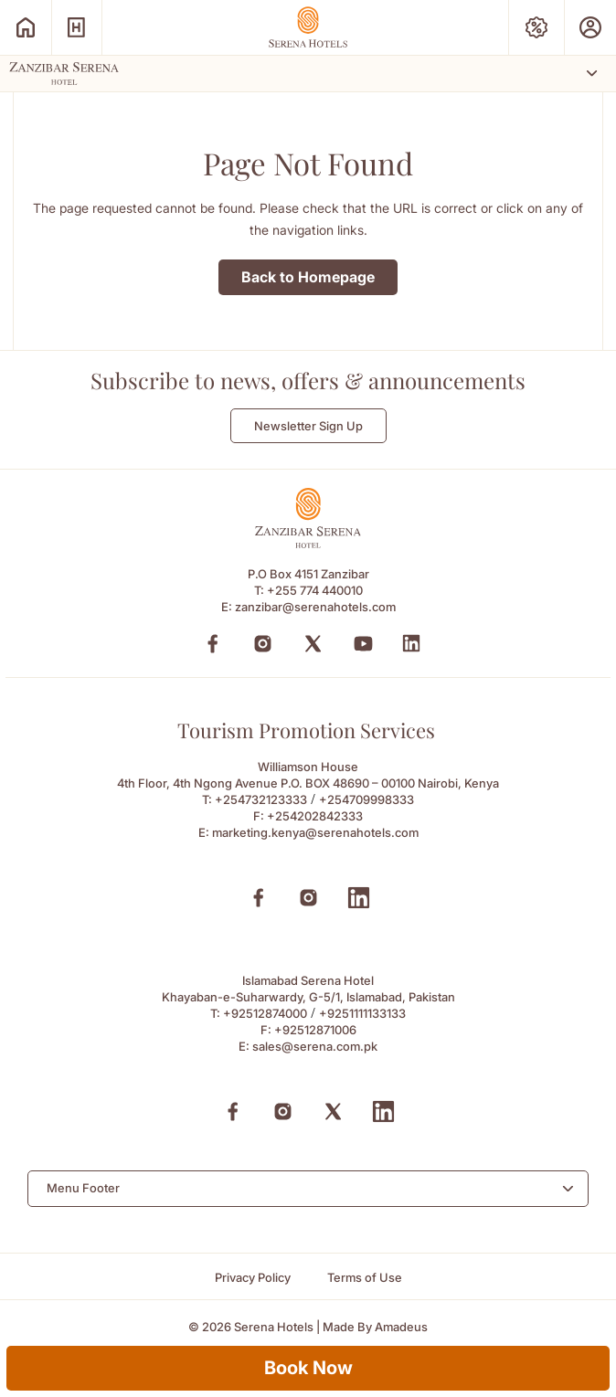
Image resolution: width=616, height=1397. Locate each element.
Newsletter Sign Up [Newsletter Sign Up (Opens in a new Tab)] (308, 425)
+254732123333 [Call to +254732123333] (261, 799)
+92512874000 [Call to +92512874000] (265, 1013)
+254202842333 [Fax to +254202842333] (315, 816)
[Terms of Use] (364, 1278)
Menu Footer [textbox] (83, 1187)
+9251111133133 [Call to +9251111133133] (362, 1013)
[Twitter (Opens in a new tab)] (313, 643)
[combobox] (308, 1188)
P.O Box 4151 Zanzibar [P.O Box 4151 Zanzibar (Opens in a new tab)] (308, 573)
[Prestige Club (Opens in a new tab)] (590, 27)
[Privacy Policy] (253, 1278)
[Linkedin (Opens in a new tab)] (358, 897)
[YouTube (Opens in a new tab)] (363, 643)
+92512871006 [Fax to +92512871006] (315, 1029)
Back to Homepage (308, 277)
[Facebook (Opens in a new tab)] (212, 643)
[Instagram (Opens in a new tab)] (262, 643)
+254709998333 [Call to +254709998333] (366, 799)
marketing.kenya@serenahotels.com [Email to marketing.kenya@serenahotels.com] (315, 832)
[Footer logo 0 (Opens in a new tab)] (308, 543)
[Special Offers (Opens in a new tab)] (536, 27)
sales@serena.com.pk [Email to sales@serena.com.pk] (314, 1046)
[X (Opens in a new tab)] (333, 1111)
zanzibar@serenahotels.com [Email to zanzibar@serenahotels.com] (315, 606)
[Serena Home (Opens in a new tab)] (25, 27)
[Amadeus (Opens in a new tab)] (401, 1327)
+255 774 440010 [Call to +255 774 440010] (315, 590)
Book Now (308, 1368)
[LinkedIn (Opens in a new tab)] (411, 643)
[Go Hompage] (308, 27)
